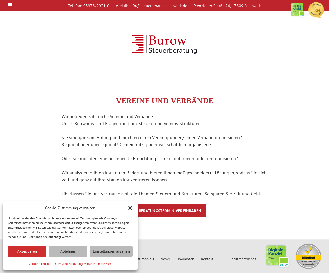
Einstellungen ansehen (111, 251)
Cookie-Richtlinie (40, 264)
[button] (130, 208)
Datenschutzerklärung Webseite (74, 264)
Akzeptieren (27, 251)
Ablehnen (68, 251)
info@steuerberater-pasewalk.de (158, 5)
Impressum (104, 264)
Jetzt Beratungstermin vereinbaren (164, 210)
